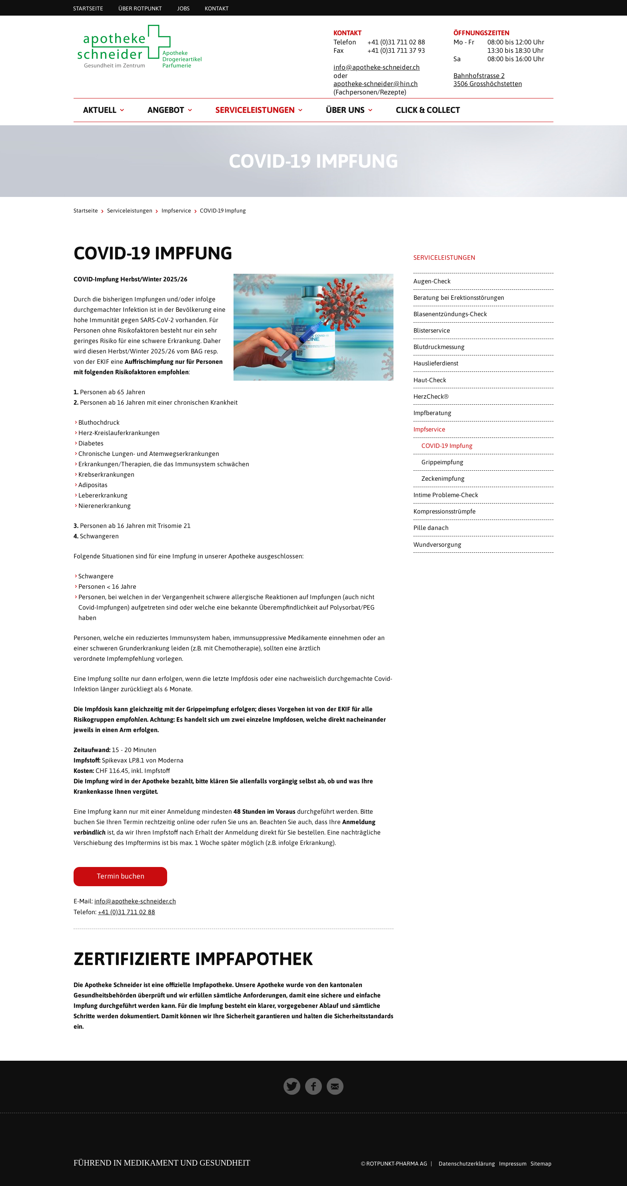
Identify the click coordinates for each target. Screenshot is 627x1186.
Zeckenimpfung (443, 478)
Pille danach (431, 527)
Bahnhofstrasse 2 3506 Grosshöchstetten (487, 80)
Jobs (183, 8)
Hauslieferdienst (435, 363)
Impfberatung (432, 412)
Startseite (88, 8)
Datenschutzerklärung (467, 1163)
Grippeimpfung (442, 462)
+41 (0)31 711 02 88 (126, 911)
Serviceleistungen (255, 109)
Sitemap (541, 1163)
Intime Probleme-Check (445, 494)
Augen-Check (432, 281)
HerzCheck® (431, 396)
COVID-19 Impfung (447, 445)
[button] (292, 1086)
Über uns (345, 109)
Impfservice (176, 210)
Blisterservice (431, 330)
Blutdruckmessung (439, 346)
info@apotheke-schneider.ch (376, 67)
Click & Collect (428, 109)
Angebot (166, 109)
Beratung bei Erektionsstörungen (458, 297)
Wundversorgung (437, 544)
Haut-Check (429, 379)
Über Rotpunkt (140, 8)
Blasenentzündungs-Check (450, 313)
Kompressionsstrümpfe (444, 511)
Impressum (513, 1163)
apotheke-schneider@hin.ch (375, 84)
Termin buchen (120, 876)
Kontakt (217, 8)
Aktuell (99, 109)
